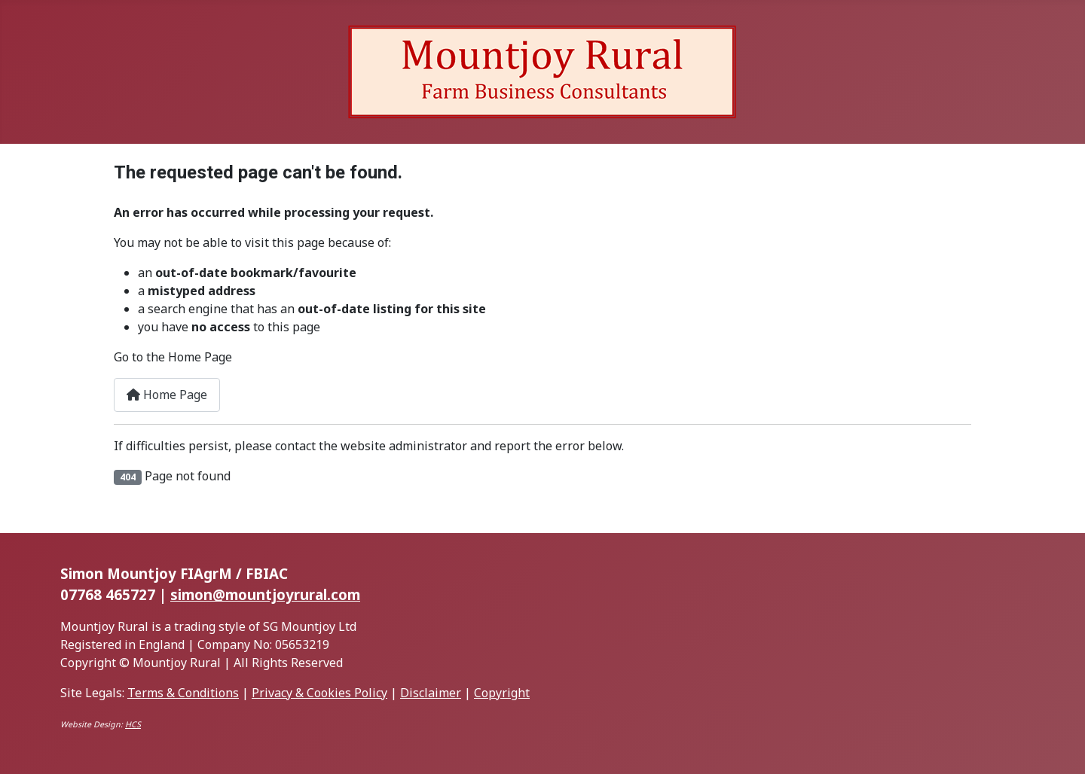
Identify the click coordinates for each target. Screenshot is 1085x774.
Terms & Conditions (183, 692)
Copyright (502, 692)
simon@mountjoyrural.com (265, 594)
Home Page (167, 394)
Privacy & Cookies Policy (319, 692)
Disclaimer (430, 692)
